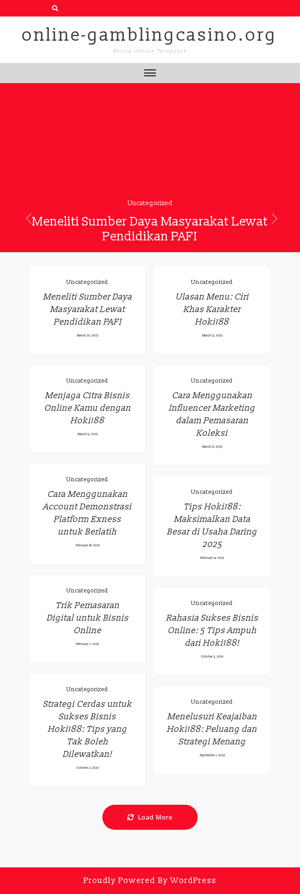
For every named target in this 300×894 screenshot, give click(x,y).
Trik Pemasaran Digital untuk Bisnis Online (87, 618)
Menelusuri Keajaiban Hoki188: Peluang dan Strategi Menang (212, 729)
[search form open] (55, 8)
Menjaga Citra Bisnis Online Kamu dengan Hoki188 (87, 408)
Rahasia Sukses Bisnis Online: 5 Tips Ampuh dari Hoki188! (212, 630)
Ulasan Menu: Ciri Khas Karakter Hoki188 (212, 309)
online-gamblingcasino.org (149, 35)
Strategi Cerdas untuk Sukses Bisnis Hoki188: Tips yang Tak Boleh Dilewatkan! (87, 729)
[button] (28, 218)
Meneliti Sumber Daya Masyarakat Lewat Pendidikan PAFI (150, 229)
